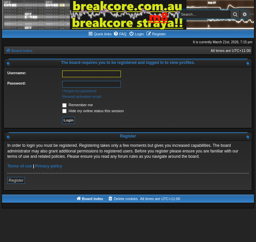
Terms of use (19, 166)
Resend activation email (81, 97)
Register (16, 180)
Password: (16, 83)
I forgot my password (79, 91)
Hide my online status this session (93, 111)
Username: (16, 73)
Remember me (77, 105)
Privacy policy (48, 166)
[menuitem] (120, 34)
